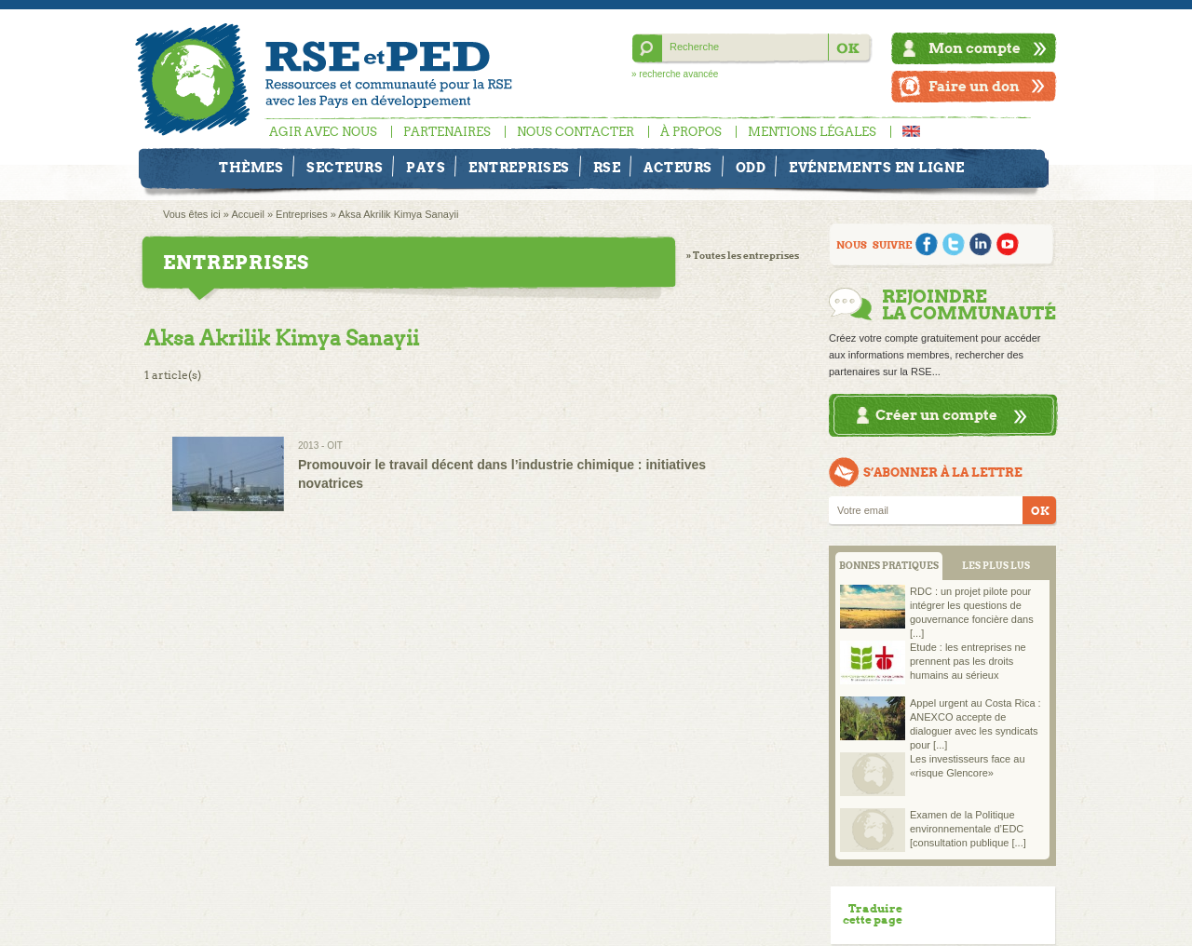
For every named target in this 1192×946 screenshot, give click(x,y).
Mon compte (974, 48)
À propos (691, 132)
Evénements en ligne (877, 167)
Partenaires (447, 132)
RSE (607, 167)
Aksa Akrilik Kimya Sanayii (398, 214)
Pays (425, 167)
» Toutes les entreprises (742, 256)
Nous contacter (575, 132)
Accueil (247, 214)
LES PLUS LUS (996, 566)
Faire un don (974, 86)
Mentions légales (812, 132)
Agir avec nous (323, 132)
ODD (751, 167)
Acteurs (677, 167)
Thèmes (251, 167)
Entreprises (519, 167)
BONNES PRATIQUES (889, 566)
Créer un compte (936, 415)
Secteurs (344, 167)
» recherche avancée (674, 74)
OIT (335, 445)
